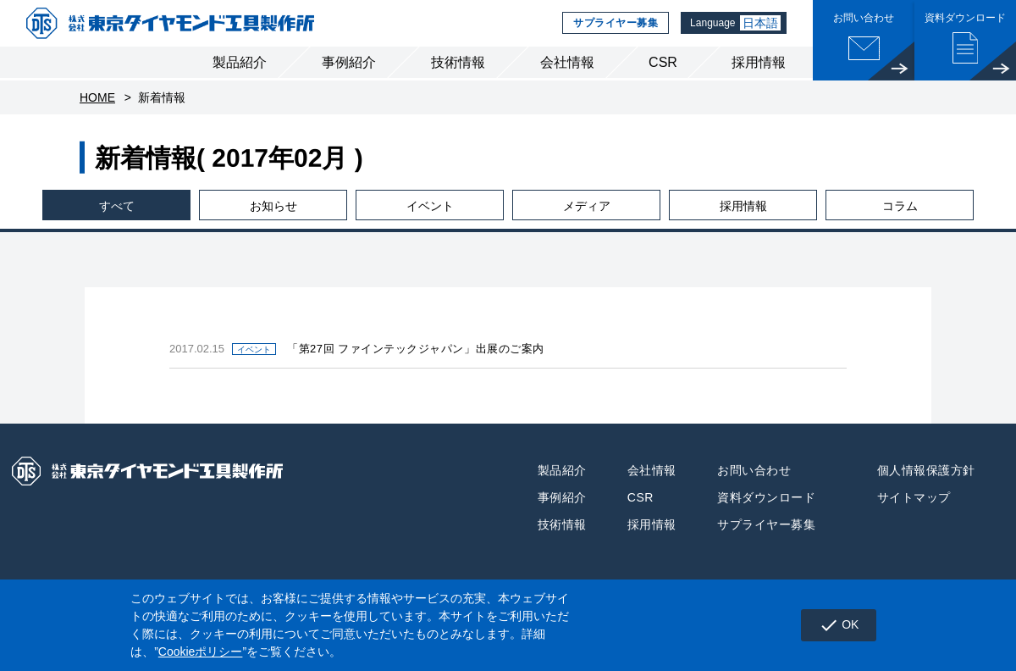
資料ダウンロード (766, 511)
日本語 (760, 29)
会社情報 (567, 75)
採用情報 (759, 75)
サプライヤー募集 (611, 29)
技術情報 (458, 75)
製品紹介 (240, 75)
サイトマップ (914, 511)
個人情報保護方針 (926, 484)
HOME (97, 110)
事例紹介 (349, 75)
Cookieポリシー (200, 651)
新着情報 (161, 110)
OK (836, 625)
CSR (663, 75)
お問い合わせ (754, 484)
